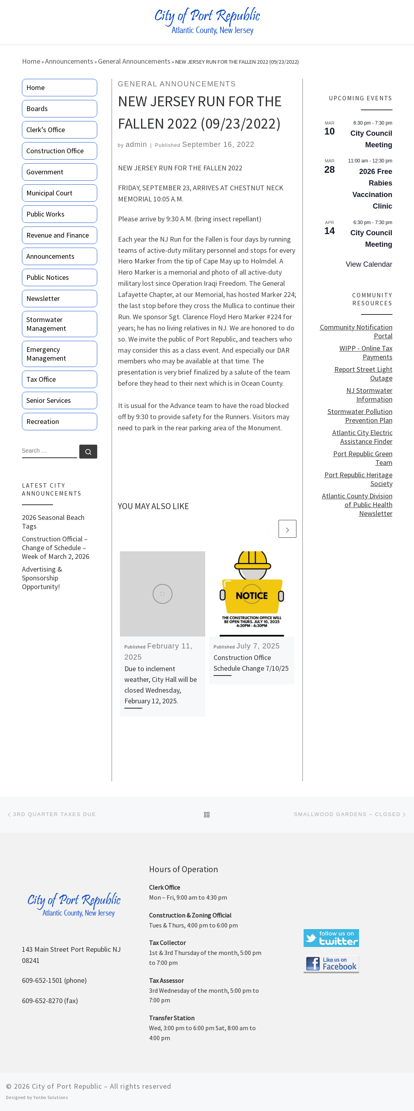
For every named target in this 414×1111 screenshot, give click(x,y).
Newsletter (43, 298)
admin (136, 144)
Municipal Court (49, 192)
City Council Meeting (371, 139)
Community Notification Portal (356, 331)
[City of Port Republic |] (207, 21)
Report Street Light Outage (363, 374)
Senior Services (48, 400)
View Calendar (369, 264)
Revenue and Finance (57, 235)
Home (31, 61)
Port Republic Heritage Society (358, 479)
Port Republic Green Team (362, 458)
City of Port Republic (67, 1086)
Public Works (45, 214)
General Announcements (134, 61)
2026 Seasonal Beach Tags (53, 522)
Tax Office (41, 379)
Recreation (42, 421)
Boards (37, 108)
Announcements (69, 61)
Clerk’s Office (45, 129)
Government (44, 171)
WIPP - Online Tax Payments (365, 352)
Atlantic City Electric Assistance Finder (362, 437)
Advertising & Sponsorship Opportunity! (42, 578)
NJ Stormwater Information (369, 395)
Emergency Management (46, 354)
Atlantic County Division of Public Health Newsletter (357, 505)
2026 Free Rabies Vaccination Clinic (372, 189)
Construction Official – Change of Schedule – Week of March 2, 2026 (55, 548)
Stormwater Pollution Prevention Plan (360, 416)
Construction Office (55, 150)
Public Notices (47, 277)
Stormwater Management (46, 324)
